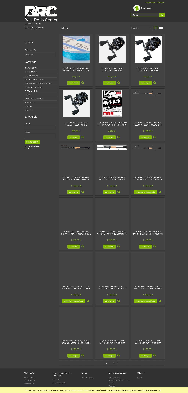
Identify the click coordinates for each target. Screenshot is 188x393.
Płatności (112, 386)
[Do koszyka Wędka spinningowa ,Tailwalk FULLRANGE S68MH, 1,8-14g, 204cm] (109, 301)
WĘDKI (27, 95)
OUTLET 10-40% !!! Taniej (35, 79)
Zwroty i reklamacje (87, 377)
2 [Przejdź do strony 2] (113, 363)
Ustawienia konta (30, 380)
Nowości (28, 106)
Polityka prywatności (59, 383)
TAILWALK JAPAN (31, 68)
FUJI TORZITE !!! (31, 72)
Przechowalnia (29, 383)
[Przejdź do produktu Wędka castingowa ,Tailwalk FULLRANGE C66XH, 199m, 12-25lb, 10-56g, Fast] (148, 105)
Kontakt (139, 377)
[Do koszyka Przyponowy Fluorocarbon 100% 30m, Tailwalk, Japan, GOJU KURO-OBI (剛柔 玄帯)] (109, 137)
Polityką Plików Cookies (80, 390)
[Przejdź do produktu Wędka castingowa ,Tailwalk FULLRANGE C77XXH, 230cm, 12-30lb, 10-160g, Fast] (76, 214)
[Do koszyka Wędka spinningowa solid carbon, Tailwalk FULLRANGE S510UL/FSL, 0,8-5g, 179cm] (109, 356)
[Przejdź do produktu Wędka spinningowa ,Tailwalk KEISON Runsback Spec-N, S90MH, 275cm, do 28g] (76, 323)
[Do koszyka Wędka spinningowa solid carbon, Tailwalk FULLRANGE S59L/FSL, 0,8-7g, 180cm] (145, 356)
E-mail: (27, 123)
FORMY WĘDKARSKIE (33, 87)
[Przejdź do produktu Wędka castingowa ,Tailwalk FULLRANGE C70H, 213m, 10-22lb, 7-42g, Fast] (148, 160)
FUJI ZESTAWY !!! (31, 76)
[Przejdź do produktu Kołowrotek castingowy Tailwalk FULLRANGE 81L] (76, 105)
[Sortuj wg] (141, 28)
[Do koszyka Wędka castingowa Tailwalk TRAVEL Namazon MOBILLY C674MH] (145, 247)
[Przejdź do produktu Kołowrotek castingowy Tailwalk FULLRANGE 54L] (112, 51)
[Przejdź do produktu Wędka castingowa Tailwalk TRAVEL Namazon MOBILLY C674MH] (148, 214)
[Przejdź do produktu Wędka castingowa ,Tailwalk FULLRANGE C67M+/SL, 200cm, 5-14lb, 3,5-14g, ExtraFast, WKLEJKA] (76, 160)
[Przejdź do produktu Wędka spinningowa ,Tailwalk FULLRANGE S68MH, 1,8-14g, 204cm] (112, 269)
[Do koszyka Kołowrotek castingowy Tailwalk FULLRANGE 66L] (145, 83)
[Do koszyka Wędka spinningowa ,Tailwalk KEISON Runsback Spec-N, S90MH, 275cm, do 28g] (73, 356)
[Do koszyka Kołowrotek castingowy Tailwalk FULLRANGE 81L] (73, 137)
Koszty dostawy (114, 377)
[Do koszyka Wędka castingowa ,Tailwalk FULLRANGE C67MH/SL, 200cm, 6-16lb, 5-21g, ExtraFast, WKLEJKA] (109, 192)
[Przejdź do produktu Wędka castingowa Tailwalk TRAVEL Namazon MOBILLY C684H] (76, 269)
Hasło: (27, 132)
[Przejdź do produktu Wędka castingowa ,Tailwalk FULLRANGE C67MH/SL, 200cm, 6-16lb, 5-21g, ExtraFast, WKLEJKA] (112, 160)
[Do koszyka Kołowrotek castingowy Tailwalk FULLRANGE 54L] (109, 83)
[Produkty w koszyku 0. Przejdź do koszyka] (143, 8)
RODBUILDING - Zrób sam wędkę (38, 83)
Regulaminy (56, 380)
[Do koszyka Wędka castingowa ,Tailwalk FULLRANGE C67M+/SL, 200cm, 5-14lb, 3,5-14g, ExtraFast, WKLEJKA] (73, 192)
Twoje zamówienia (30, 377)
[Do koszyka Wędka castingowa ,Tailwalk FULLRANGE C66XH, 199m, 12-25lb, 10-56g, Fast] (145, 137)
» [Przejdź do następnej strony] (117, 363)
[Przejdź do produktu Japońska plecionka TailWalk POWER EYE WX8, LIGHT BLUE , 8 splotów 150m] (76, 51)
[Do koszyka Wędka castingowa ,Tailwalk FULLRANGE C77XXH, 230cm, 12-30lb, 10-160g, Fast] (73, 247)
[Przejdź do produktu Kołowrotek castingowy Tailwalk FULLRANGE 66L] (148, 51)
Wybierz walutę (30, 50)
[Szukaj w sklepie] (145, 15)
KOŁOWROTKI (30, 102)
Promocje (28, 110)
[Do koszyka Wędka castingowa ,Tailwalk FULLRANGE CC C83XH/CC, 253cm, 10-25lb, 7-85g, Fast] (109, 247)
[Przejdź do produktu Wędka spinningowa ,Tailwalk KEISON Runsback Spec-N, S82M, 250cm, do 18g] (148, 269)
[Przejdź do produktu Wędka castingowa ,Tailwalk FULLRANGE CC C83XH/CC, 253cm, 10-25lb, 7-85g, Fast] (112, 214)
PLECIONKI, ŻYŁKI (32, 91)
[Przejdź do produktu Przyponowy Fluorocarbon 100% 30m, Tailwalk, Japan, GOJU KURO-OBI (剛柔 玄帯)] (112, 105)
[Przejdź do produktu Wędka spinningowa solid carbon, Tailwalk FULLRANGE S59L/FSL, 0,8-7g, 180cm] (148, 323)
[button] (83, 83)
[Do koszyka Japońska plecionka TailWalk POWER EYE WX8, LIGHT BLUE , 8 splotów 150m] (73, 83)
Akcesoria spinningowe (34, 99)
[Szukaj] (162, 15)
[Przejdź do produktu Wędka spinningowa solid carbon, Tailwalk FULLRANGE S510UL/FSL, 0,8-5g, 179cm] (112, 323)
